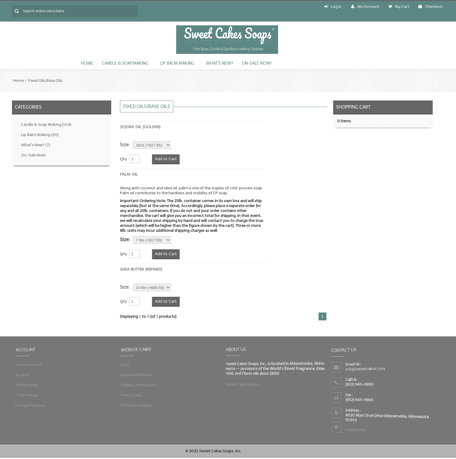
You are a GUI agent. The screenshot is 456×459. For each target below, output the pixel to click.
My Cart (398, 6)
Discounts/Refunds (136, 374)
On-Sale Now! (257, 63)
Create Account (28, 364)
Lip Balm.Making (177, 63)
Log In (333, 6)
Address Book (26, 385)
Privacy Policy (131, 395)
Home (87, 63)
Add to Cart (166, 158)
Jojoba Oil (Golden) (140, 126)
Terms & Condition (136, 405)
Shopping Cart (353, 107)
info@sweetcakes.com (365, 369)
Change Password (30, 405)
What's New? (219, 63)
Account (22, 374)
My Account (365, 6)
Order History (26, 395)
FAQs (124, 364)
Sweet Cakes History (242, 384)
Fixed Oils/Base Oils (45, 80)
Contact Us (355, 430)
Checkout (430, 6)
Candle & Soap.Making (125, 63)
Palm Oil (129, 174)
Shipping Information (138, 385)
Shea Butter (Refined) (141, 269)
